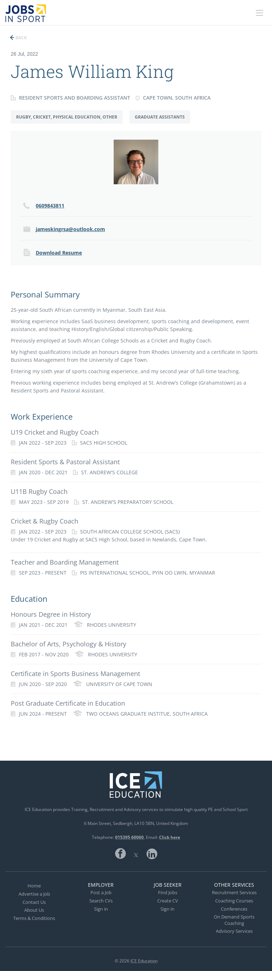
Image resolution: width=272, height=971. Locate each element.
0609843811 (50, 205)
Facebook (120, 853)
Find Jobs (167, 892)
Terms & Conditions (34, 918)
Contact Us (34, 902)
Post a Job (101, 892)
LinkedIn (152, 853)
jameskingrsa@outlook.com (70, 229)
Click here (169, 837)
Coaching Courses (234, 900)
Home (34, 885)
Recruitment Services (234, 892)
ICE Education (144, 961)
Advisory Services (234, 931)
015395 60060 (129, 837)
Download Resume (59, 252)
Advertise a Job (34, 894)
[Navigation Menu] (259, 12)
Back (20, 38)
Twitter (136, 853)
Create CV (167, 900)
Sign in (101, 909)
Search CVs (101, 900)
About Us (34, 910)
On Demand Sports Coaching (234, 920)
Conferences (234, 909)
